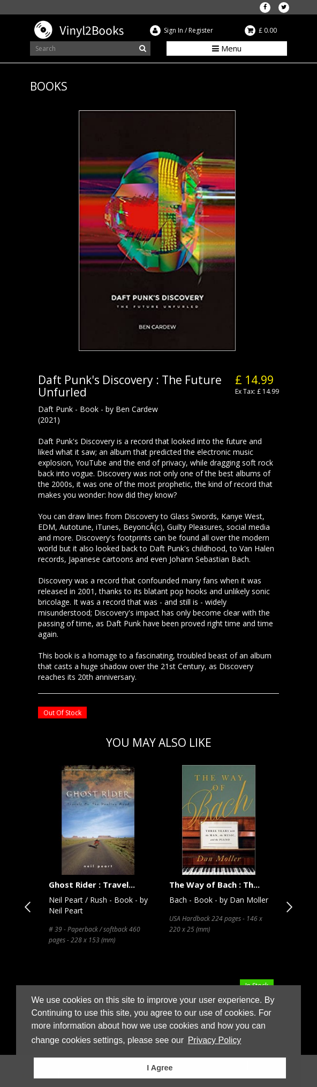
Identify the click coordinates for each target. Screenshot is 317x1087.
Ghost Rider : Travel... (92, 884)
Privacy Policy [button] (214, 1040)
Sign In (173, 30)
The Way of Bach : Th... (214, 884)
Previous (30, 907)
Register (200, 30)
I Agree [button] (159, 1067)
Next (287, 907)
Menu (226, 48)
